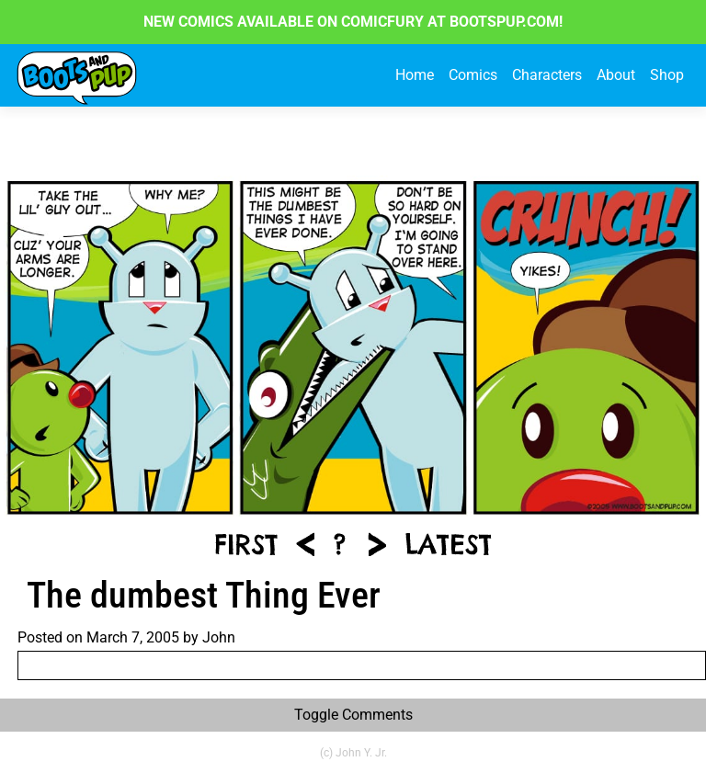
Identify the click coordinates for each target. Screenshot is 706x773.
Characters (547, 75)
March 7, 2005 (132, 637)
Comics (473, 75)
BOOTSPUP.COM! (504, 21)
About (616, 75)
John (218, 637)
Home (414, 75)
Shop (667, 75)
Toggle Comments (353, 714)
